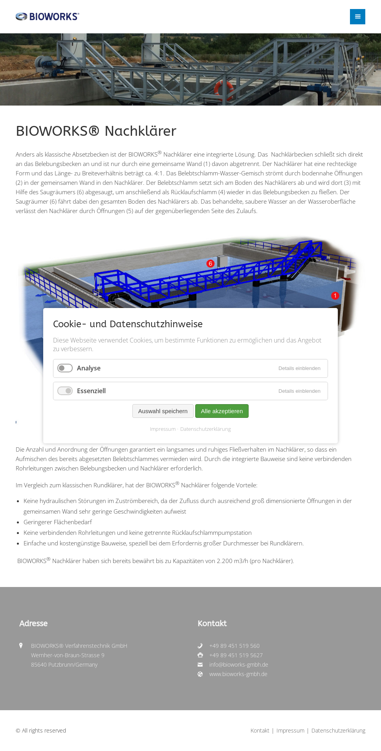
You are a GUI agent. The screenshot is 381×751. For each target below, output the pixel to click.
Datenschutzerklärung (205, 428)
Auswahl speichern (163, 410)
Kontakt (260, 730)
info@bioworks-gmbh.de (238, 664)
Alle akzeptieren (222, 410)
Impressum (163, 428)
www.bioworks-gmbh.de (238, 674)
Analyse (89, 368)
